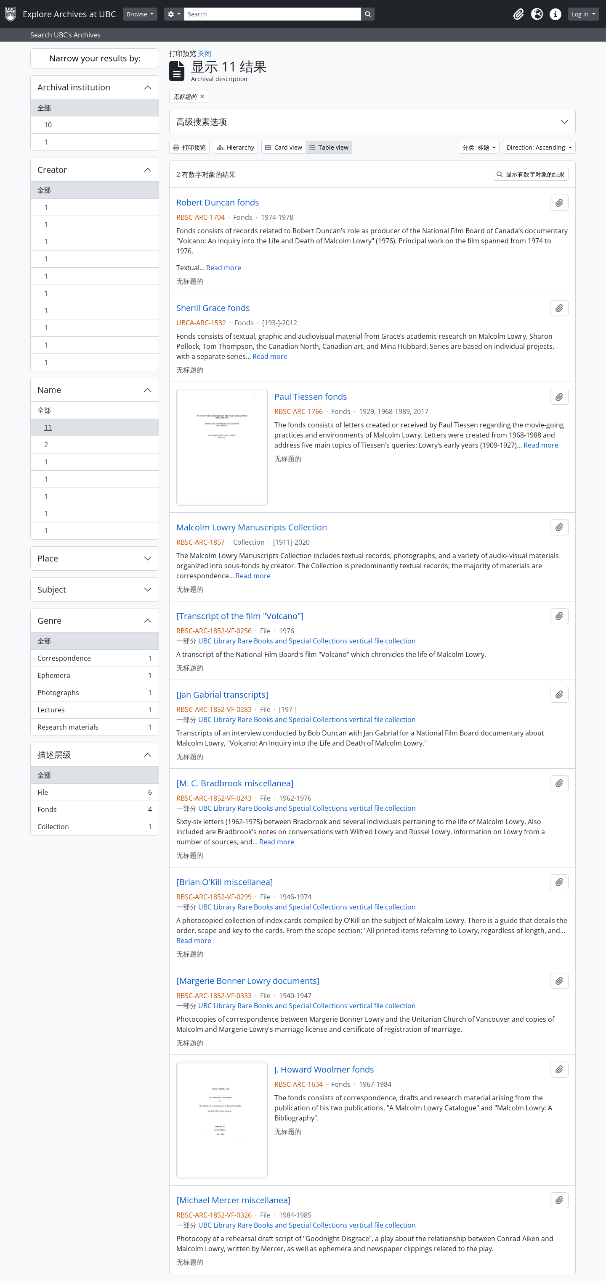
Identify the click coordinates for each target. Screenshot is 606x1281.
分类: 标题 (476, 147)
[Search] (272, 14)
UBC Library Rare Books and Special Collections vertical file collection (307, 641)
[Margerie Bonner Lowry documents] (248, 981)
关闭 (204, 53)
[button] (518, 14)
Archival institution (73, 87)
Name (49, 389)
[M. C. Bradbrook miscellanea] (235, 783)
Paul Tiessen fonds (310, 397)
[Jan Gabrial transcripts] (222, 695)
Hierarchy (235, 147)
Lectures (94, 712)
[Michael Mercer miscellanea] (233, 1200)
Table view (328, 147)
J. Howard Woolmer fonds (324, 1070)
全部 (44, 107)
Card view (283, 147)
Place (47, 558)
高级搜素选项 (201, 121)
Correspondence (94, 660)
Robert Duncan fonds (217, 203)
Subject (51, 589)
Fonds (94, 811)
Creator (52, 169)
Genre (49, 620)
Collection (94, 828)
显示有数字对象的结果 (531, 174)
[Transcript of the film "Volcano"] (240, 616)
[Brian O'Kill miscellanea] (224, 882)
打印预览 (189, 147)
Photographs (94, 694)
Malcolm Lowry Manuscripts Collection (251, 527)
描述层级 (54, 754)
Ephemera (94, 677)
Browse (138, 14)
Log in (581, 14)
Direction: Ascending (537, 147)
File (94, 794)
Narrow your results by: (95, 58)
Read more (223, 267)
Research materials (94, 728)
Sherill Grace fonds (213, 308)
